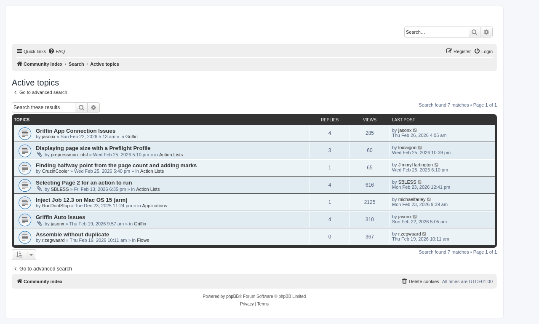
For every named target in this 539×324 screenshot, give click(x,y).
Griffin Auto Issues (60, 217)
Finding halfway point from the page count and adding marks (116, 165)
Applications (154, 205)
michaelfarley (412, 199)
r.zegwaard (53, 240)
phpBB (232, 296)
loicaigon (407, 147)
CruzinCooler (55, 171)
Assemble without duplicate (72, 234)
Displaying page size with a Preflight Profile (93, 148)
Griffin (131, 136)
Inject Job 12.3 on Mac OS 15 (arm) (82, 200)
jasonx (49, 136)
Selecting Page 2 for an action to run (84, 182)
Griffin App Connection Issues (75, 131)
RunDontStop (56, 205)
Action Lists (171, 154)
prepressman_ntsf (69, 154)
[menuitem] (56, 51)
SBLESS (60, 189)
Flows (143, 240)
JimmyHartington (415, 164)
